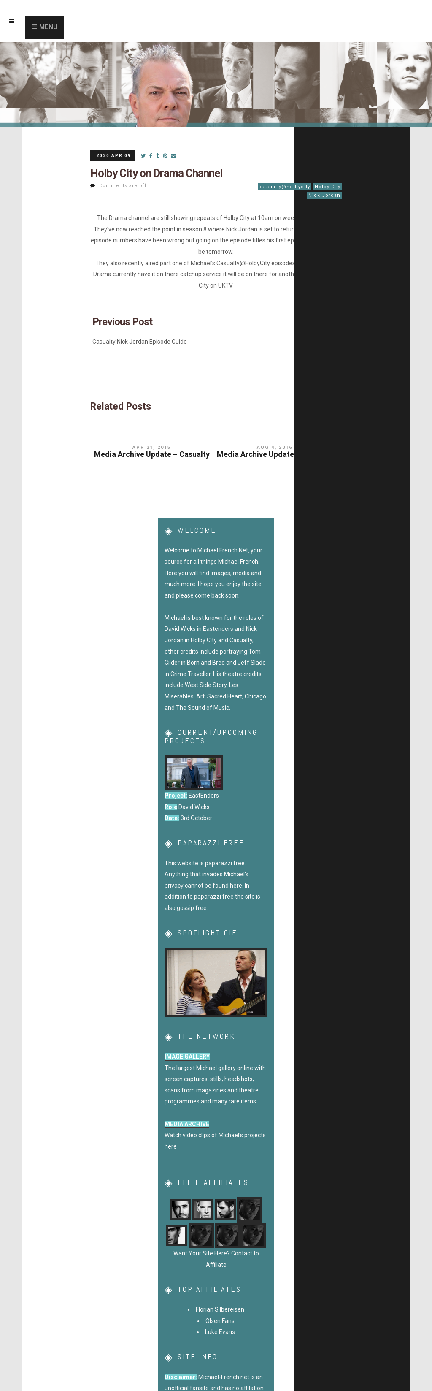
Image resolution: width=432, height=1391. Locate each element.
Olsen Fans (220, 1321)
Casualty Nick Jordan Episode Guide (139, 341)
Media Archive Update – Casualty (152, 454)
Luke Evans (220, 1332)
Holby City (327, 187)
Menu (48, 27)
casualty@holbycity (285, 187)
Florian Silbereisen (220, 1309)
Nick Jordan (324, 195)
